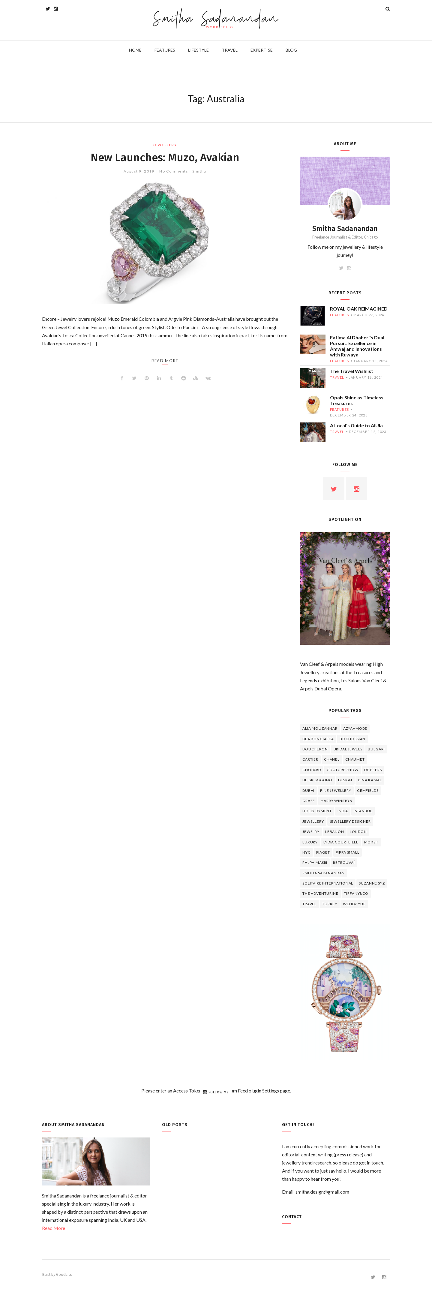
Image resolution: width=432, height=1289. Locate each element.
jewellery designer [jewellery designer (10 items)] (350, 821)
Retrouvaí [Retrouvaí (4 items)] (344, 862)
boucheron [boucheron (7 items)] (315, 749)
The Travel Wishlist (351, 371)
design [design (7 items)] (345, 780)
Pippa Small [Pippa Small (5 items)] (347, 852)
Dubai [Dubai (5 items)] (308, 790)
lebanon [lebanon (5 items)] (334, 831)
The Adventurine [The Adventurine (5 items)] (320, 893)
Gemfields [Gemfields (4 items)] (368, 790)
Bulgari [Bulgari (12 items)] (376, 749)
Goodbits (64, 1274)
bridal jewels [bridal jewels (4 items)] (348, 749)
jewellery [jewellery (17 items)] (313, 821)
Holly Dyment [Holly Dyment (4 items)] (317, 811)
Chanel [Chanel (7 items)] (332, 759)
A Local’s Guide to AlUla (356, 425)
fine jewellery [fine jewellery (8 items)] (335, 790)
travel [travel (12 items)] (309, 904)
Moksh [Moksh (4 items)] (371, 842)
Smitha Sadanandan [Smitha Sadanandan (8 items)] (323, 873)
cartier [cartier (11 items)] (310, 759)
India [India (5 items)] (343, 811)
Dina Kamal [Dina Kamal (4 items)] (370, 780)
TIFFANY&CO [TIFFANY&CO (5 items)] (356, 893)
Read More (53, 1228)
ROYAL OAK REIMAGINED (359, 308)
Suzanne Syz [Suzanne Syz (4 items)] (372, 883)
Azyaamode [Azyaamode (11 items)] (355, 728)
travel (337, 377)
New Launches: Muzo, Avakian (165, 157)
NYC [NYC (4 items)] (306, 852)
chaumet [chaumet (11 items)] (355, 759)
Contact (292, 1216)
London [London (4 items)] (358, 831)
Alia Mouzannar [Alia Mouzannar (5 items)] (320, 728)
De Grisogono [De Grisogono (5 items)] (317, 780)
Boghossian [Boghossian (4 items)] (352, 739)
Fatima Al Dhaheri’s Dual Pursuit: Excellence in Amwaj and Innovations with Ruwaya (357, 346)
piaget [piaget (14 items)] (323, 852)
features (339, 315)
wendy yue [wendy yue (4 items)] (354, 904)
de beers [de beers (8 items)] (373, 770)
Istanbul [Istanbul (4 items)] (363, 811)
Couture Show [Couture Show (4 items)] (342, 770)
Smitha (199, 171)
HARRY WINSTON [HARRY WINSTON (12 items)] (336, 800)
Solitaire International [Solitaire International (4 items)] (327, 883)
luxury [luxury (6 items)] (310, 842)
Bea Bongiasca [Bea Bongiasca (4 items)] (318, 739)
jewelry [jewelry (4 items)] (311, 831)
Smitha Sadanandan (216, 19)
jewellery (165, 145)
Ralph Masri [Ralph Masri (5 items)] (314, 862)
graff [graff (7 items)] (308, 800)
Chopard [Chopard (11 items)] (311, 770)
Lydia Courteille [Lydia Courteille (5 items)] (340, 842)
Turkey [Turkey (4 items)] (329, 904)
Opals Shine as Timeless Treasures (356, 400)
